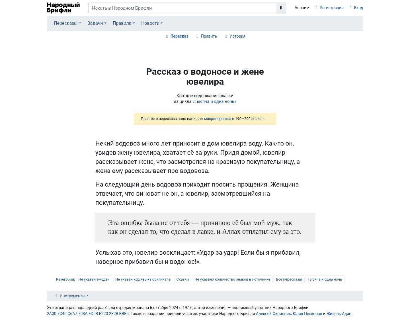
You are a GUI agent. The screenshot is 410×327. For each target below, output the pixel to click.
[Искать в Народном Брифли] (182, 8)
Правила (122, 23)
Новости (150, 23)
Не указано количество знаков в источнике (232, 279)
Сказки (182, 279)
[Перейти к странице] (281, 8)
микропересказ (217, 119)
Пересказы (66, 23)
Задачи (95, 23)
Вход (358, 7)
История (237, 36)
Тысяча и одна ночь (214, 101)
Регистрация (332, 7)
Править (209, 36)
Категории (65, 279)
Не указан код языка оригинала (143, 279)
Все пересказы (289, 279)
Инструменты (72, 296)
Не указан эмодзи (94, 279)
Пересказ (179, 36)
